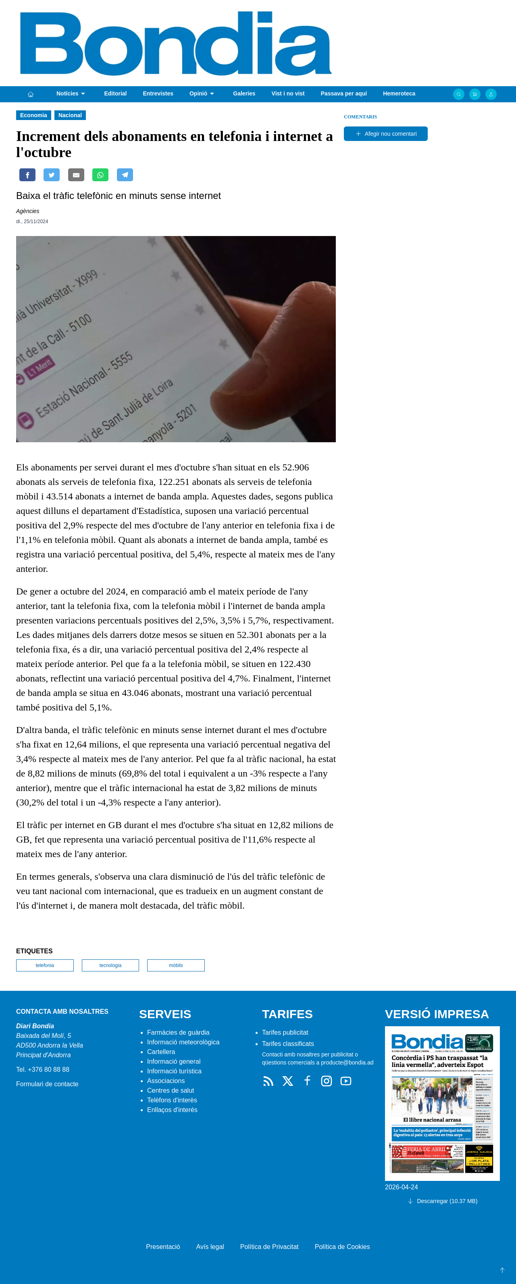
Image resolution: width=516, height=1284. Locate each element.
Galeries (244, 93)
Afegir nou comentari (386, 133)
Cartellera (161, 1051)
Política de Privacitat (269, 1246)
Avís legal (210, 1246)
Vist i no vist (288, 93)
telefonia (45, 965)
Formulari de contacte (47, 1084)
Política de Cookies (342, 1246)
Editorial (115, 93)
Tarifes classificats (288, 1043)
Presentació (163, 1246)
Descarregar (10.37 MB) (442, 1201)
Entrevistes (158, 93)
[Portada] (30, 94)
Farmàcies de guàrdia (178, 1032)
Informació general (174, 1061)
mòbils (176, 965)
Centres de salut (170, 1090)
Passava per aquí (344, 93)
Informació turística (174, 1071)
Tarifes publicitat (285, 1032)
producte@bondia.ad (347, 1062)
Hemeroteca (399, 93)
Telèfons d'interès (172, 1100)
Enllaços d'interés (172, 1109)
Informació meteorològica (183, 1042)
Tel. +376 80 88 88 (42, 1069)
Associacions (166, 1080)
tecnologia (111, 965)
